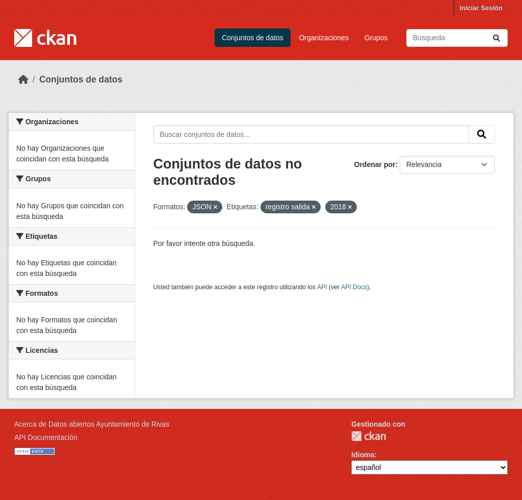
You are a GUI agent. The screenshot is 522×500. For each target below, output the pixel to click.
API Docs (354, 287)
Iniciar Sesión (481, 8)
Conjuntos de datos (252, 38)
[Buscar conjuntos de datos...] (457, 38)
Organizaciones (324, 38)
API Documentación (45, 437)
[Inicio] (23, 79)
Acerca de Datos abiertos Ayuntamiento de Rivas (91, 424)
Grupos (376, 38)
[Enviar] (496, 38)
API (322, 287)
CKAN (368, 436)
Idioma (362, 455)
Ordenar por (375, 164)
